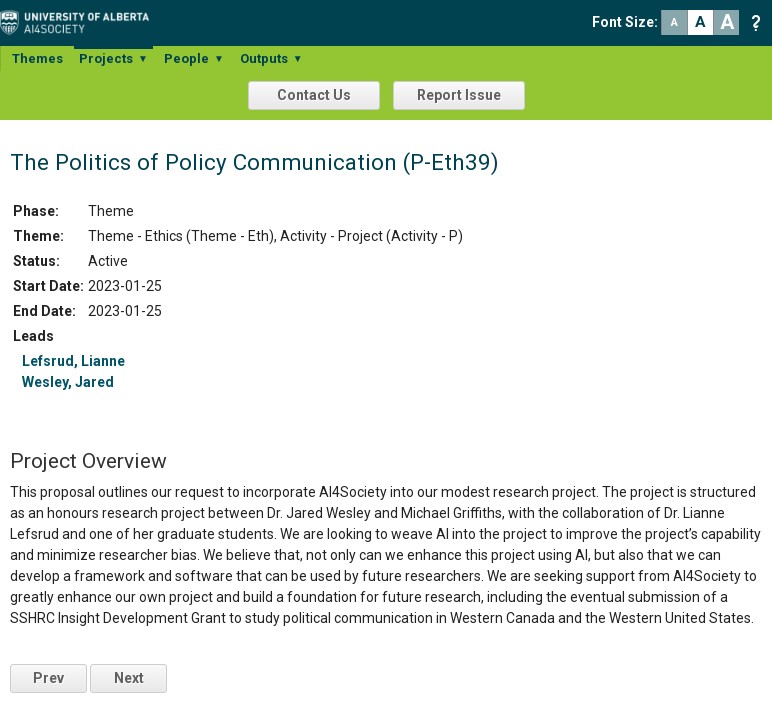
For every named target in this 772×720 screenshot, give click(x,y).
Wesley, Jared (68, 382)
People (194, 58)
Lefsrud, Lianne (73, 361)
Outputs (271, 58)
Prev (48, 678)
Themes (37, 58)
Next (129, 678)
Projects (113, 58)
